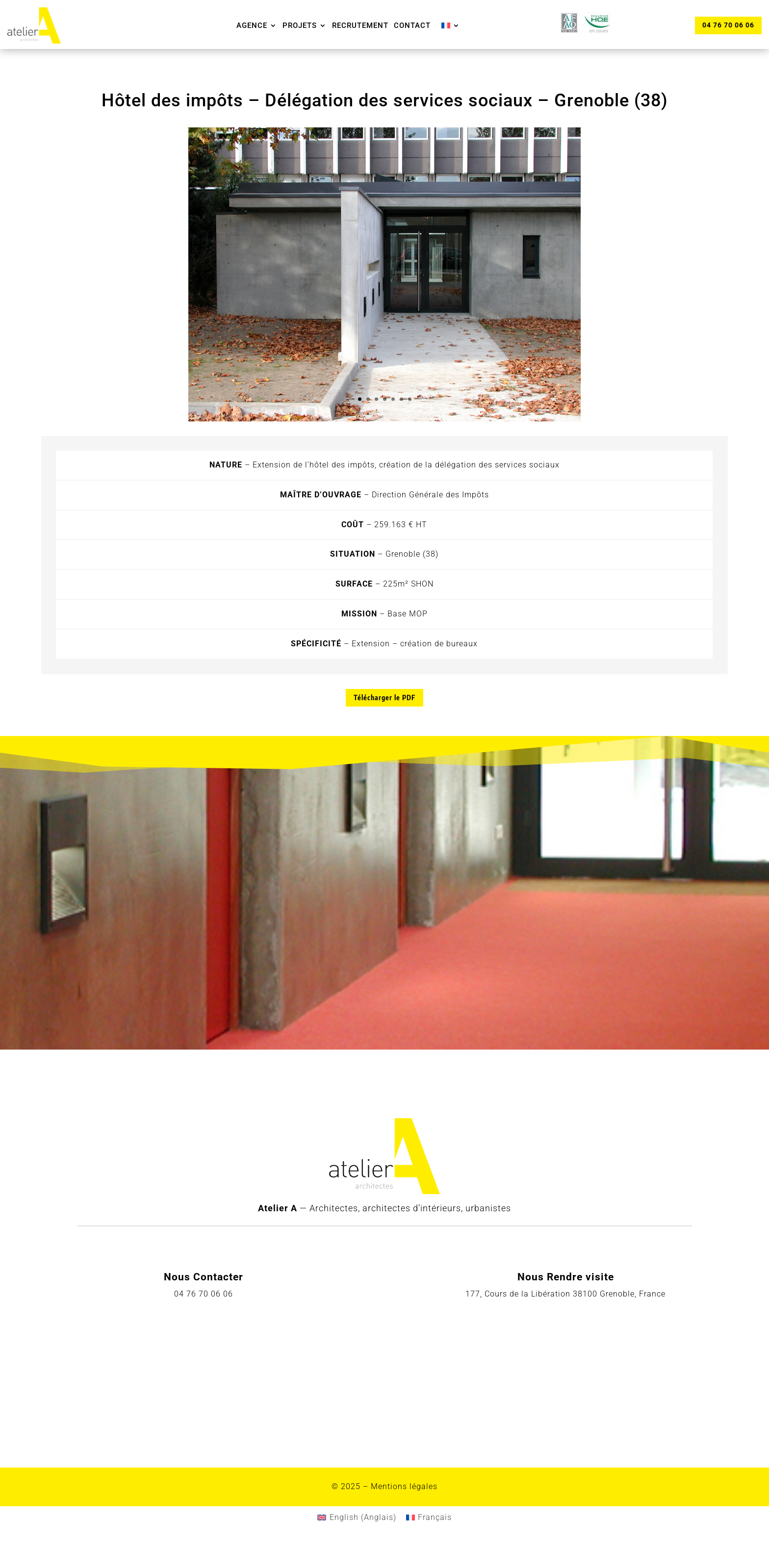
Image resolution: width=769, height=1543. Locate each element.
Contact (412, 25)
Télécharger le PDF (384, 697)
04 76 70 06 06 (728, 25)
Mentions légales (404, 1486)
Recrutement (360, 25)
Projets (299, 25)
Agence (251, 25)
